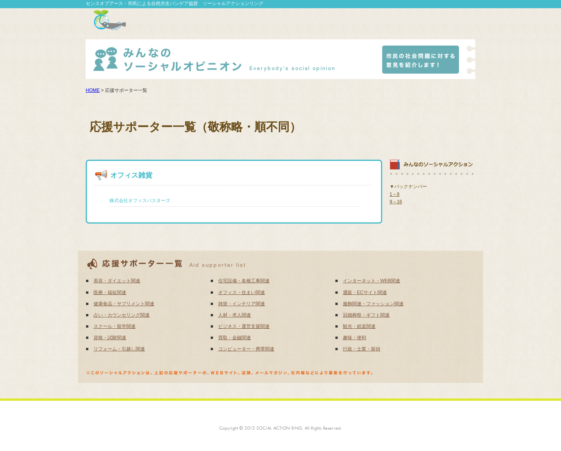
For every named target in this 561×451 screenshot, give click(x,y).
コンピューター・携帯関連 (246, 349)
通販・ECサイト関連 (365, 292)
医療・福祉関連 (110, 292)
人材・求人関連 (234, 315)
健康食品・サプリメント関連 (124, 304)
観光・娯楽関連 (359, 326)
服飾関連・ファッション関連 (373, 304)
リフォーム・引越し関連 (119, 349)
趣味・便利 (354, 337)
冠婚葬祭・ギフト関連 (366, 315)
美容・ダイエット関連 (117, 281)
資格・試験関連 (110, 337)
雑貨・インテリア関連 (241, 304)
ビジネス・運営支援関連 (244, 326)
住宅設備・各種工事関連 (244, 281)
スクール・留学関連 (115, 326)
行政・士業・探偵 (361, 349)
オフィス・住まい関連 (241, 292)
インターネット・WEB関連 (371, 281)
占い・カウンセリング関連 (122, 315)
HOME (93, 90)
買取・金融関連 (234, 337)
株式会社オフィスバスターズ (139, 200)
